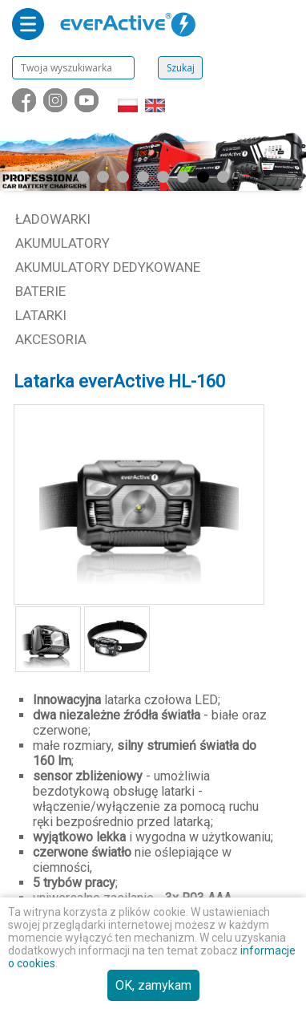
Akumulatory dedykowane (107, 267)
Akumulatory (62, 243)
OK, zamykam (153, 985)
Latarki (40, 315)
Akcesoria (51, 339)
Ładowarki (53, 219)
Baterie (40, 291)
